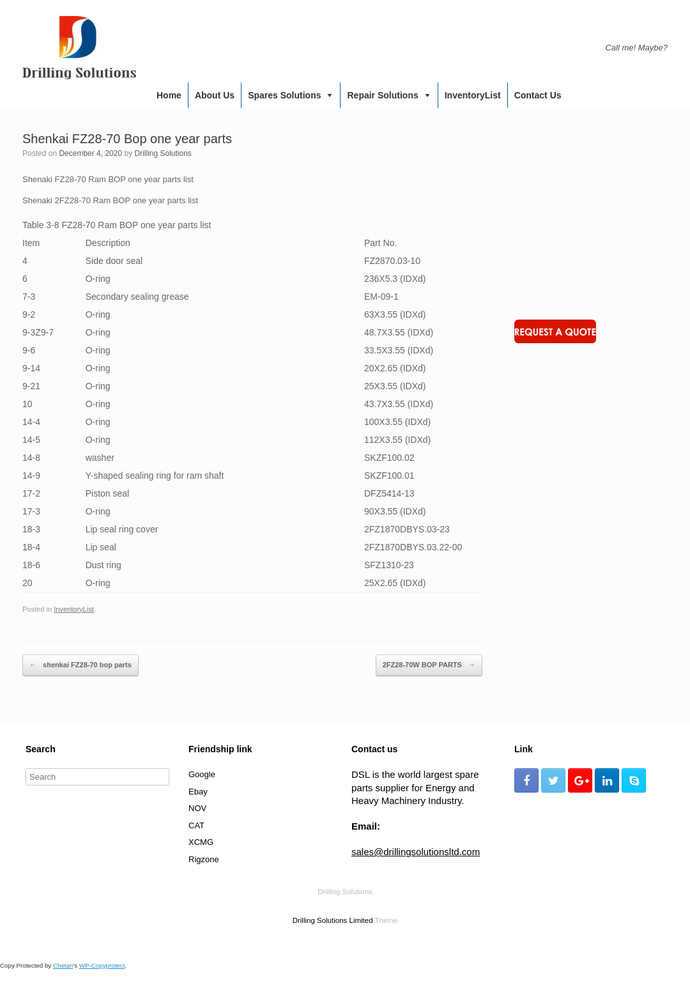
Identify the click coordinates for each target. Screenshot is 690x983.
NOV (197, 808)
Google (201, 774)
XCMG (200, 842)
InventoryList (473, 95)
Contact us (538, 95)
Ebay (198, 791)
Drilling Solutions (162, 153)
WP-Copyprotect (102, 965)
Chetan (63, 965)
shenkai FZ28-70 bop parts (80, 665)
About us (214, 95)
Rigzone (203, 859)
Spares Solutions (284, 95)
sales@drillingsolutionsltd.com (415, 851)
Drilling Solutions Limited (333, 920)
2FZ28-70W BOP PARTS (429, 665)
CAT (196, 825)
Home (169, 95)
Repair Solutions (382, 95)
